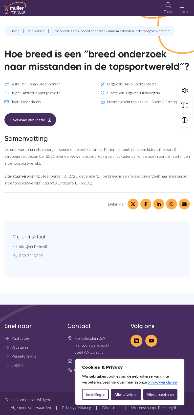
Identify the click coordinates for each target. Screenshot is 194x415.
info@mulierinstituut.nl (37, 246)
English (17, 365)
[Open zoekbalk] (168, 8)
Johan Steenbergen (44, 83)
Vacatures (19, 347)
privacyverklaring (162, 382)
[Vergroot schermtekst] (184, 105)
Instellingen (95, 394)
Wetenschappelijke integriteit (156, 407)
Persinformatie (24, 356)
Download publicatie (33, 119)
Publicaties (20, 338)
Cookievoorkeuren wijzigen (27, 399)
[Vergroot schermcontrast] (184, 119)
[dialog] (129, 382)
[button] (184, 90)
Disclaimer (111, 407)
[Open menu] (184, 8)
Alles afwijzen (125, 394)
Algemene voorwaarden (31, 407)
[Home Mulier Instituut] (15, 8)
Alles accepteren (160, 394)
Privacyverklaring (76, 407)
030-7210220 (31, 255)
